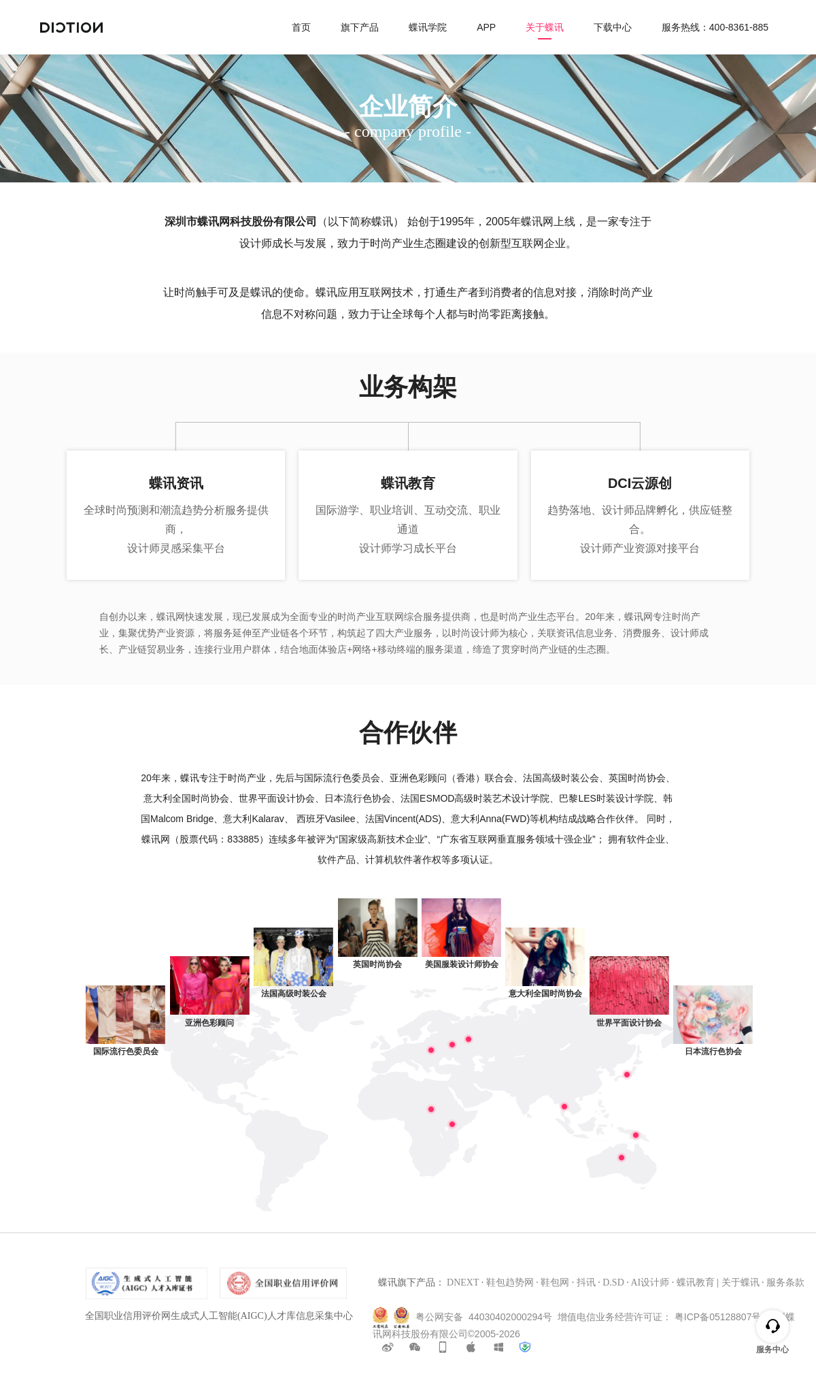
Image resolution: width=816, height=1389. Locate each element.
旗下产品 (360, 27)
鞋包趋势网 (510, 1282)
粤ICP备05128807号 (718, 1316)
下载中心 (613, 27)
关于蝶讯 (545, 27)
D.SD (613, 1282)
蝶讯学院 (428, 27)
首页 (301, 27)
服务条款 (785, 1282)
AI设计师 (649, 1282)
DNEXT (463, 1282)
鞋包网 (555, 1282)
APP (486, 27)
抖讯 (586, 1282)
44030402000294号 (510, 1316)
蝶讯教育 (696, 1282)
